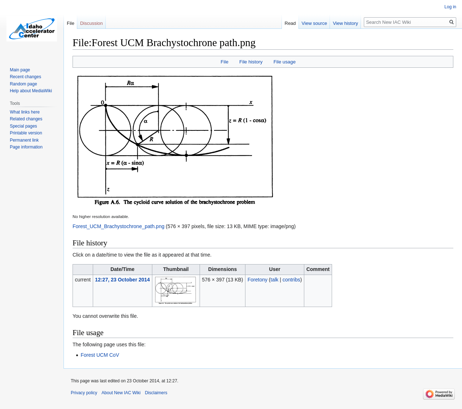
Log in (450, 6)
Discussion (91, 23)
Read (290, 23)
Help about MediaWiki (31, 90)
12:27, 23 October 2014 (122, 280)
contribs (291, 280)
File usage (285, 62)
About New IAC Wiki (120, 392)
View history (345, 23)
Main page (20, 69)
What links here (25, 112)
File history (250, 62)
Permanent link (24, 140)
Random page (23, 83)
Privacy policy (84, 392)
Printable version (26, 132)
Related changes (26, 118)
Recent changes (25, 76)
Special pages (23, 126)
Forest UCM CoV (99, 355)
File (224, 62)
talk (275, 280)
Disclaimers (156, 392)
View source (314, 23)
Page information (26, 147)
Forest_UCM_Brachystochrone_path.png (118, 226)
